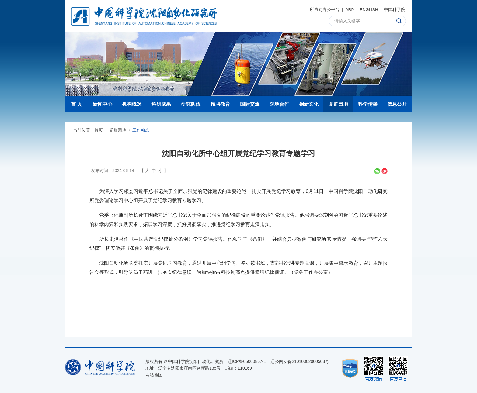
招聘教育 (220, 104)
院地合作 (279, 104)
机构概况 (131, 104)
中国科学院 (394, 9)
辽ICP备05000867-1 (247, 361)
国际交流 (249, 104)
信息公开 (397, 104)
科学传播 (368, 104)
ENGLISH (368, 9)
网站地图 (153, 374)
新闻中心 (102, 104)
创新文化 (309, 104)
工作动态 (140, 130)
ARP (349, 9)
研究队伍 (190, 104)
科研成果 (161, 104)
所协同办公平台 (324, 9)
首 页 (76, 104)
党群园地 (338, 104)
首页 (98, 130)
